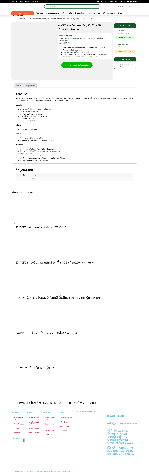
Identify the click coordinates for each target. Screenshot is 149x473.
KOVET (68, 40)
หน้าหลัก (14, 19)
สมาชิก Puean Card (49, 418)
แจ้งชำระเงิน (48, 434)
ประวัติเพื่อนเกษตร (66, 417)
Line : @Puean (101, 2)
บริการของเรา (94, 13)
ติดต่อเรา (17, 432)
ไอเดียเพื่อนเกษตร (52, 13)
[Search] (46, 6)
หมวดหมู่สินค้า (22, 13)
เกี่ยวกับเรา (122, 13)
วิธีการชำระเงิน (49, 430)
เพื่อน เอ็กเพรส (64, 422)
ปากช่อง (35, 1)
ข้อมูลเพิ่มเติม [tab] (30, 85)
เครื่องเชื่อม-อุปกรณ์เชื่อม (27, 19)
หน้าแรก (39, 13)
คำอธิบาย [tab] (19, 85)
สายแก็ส (53, 19)
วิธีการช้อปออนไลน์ (18, 418)
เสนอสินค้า (63, 431)
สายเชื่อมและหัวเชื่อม (42, 19)
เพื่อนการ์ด (67, 13)
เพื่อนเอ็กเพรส (80, 13)
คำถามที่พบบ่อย (19, 424)
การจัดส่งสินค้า (34, 432)
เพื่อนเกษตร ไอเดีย (49, 425)
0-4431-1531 (112, 2)
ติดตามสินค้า (18, 428)
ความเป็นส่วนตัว (34, 428)
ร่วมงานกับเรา (109, 13)
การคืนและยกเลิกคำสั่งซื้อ (34, 423)
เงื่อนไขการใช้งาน (34, 417)
